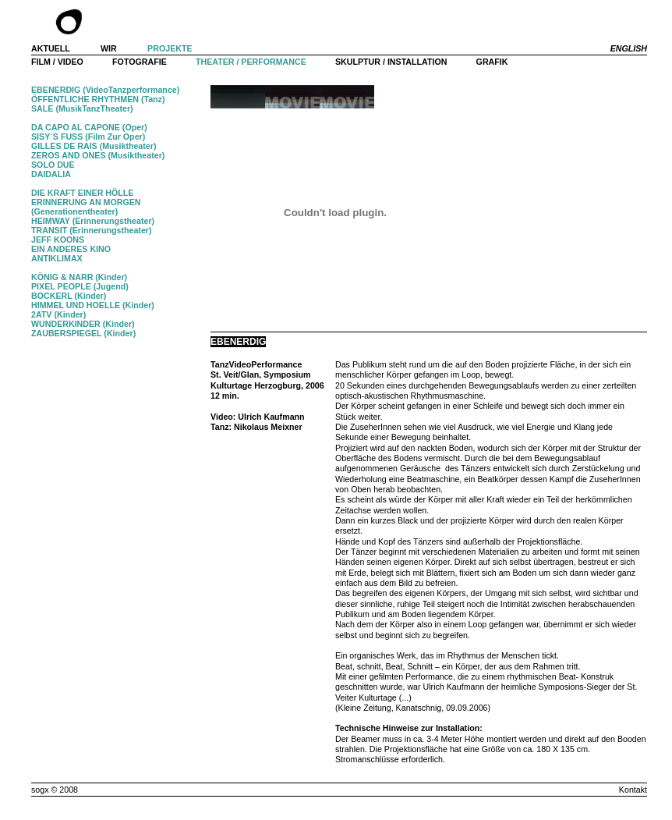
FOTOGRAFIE (139, 61)
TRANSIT (49, 230)
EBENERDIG (55, 89)
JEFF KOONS (57, 239)
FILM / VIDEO (57, 61)
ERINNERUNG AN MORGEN (86, 202)
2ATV (41, 314)
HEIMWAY (50, 220)
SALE (42, 108)
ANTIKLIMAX (57, 258)
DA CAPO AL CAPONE (75, 127)
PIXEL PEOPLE (61, 286)
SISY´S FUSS (57, 136)
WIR (109, 48)
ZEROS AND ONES (68, 155)
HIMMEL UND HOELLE (75, 305)
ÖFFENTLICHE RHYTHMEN (85, 99)
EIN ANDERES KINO (71, 249)
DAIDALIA (51, 174)
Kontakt (633, 789)
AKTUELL (50, 48)
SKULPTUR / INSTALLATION (391, 61)
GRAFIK (492, 61)
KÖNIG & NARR (62, 277)
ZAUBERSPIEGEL (67, 333)
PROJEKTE (169, 48)
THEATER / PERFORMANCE (251, 61)
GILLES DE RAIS (64, 146)
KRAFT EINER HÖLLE (91, 192)
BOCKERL (52, 295)
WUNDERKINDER (66, 323)
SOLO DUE (53, 164)
